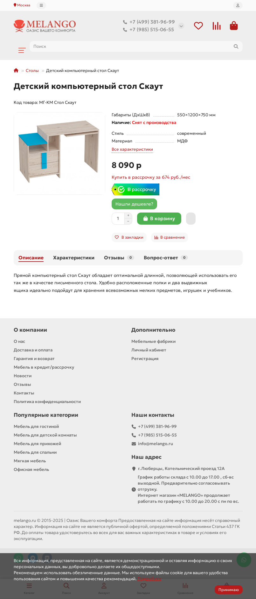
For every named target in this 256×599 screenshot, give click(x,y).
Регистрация (145, 359)
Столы (32, 71)
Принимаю (228, 589)
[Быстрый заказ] (191, 219)
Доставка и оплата (33, 350)
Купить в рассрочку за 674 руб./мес (151, 177)
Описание (31, 258)
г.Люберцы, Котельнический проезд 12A (181, 469)
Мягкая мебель (30, 461)
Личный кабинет (148, 350)
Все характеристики (132, 149)
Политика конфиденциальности (47, 402)
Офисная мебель (31, 470)
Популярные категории (46, 415)
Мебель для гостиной (36, 426)
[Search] (136, 46)
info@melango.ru (155, 444)
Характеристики (73, 258)
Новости (22, 376)
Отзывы (119, 258)
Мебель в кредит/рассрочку (44, 367)
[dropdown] (41, 5)
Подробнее (149, 578)
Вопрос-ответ (166, 258)
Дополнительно (153, 330)
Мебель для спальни (35, 452)
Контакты (24, 393)
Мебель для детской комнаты (45, 435)
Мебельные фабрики (153, 341)
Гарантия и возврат (34, 359)
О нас (19, 341)
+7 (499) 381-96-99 (148, 22)
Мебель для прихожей (37, 444)
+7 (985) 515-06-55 (147, 29)
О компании (30, 330)
